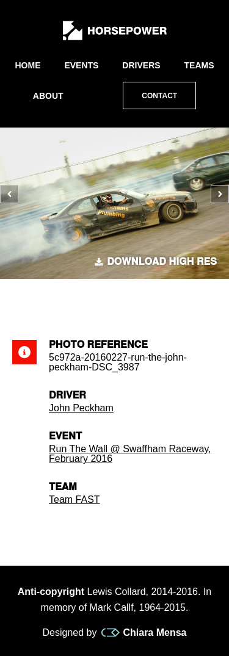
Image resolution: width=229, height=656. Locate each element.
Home (27, 65)
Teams (199, 65)
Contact (159, 96)
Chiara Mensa (143, 633)
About (48, 96)
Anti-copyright (51, 591)
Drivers (141, 65)
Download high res (156, 262)
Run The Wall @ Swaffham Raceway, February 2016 (130, 454)
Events (81, 65)
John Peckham (81, 408)
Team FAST (74, 499)
